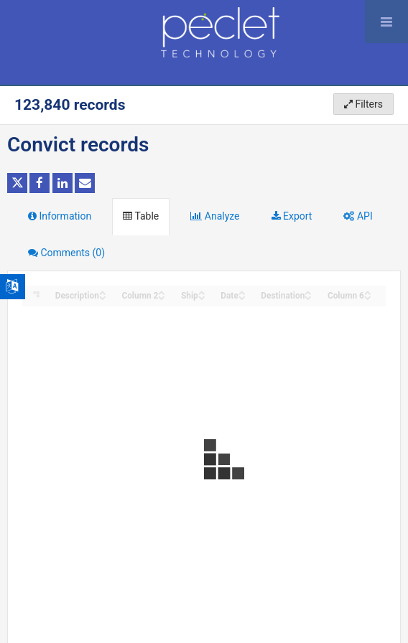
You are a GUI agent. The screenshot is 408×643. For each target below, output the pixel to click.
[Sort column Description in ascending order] (102, 291)
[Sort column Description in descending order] (102, 296)
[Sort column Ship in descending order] (201, 296)
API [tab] (357, 216)
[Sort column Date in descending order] (242, 296)
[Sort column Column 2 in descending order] (161, 296)
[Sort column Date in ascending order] (242, 291)
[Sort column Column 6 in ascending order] (367, 291)
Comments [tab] (66, 252)
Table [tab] (141, 216)
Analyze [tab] (214, 216)
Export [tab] (292, 216)
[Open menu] (386, 21)
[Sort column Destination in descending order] (308, 296)
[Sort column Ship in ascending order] (201, 291)
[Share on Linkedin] (62, 183)
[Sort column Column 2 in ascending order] (161, 291)
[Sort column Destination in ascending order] (308, 291)
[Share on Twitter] (17, 183)
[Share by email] (85, 183)
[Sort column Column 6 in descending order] (367, 296)
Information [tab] (59, 216)
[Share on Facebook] (39, 183)
